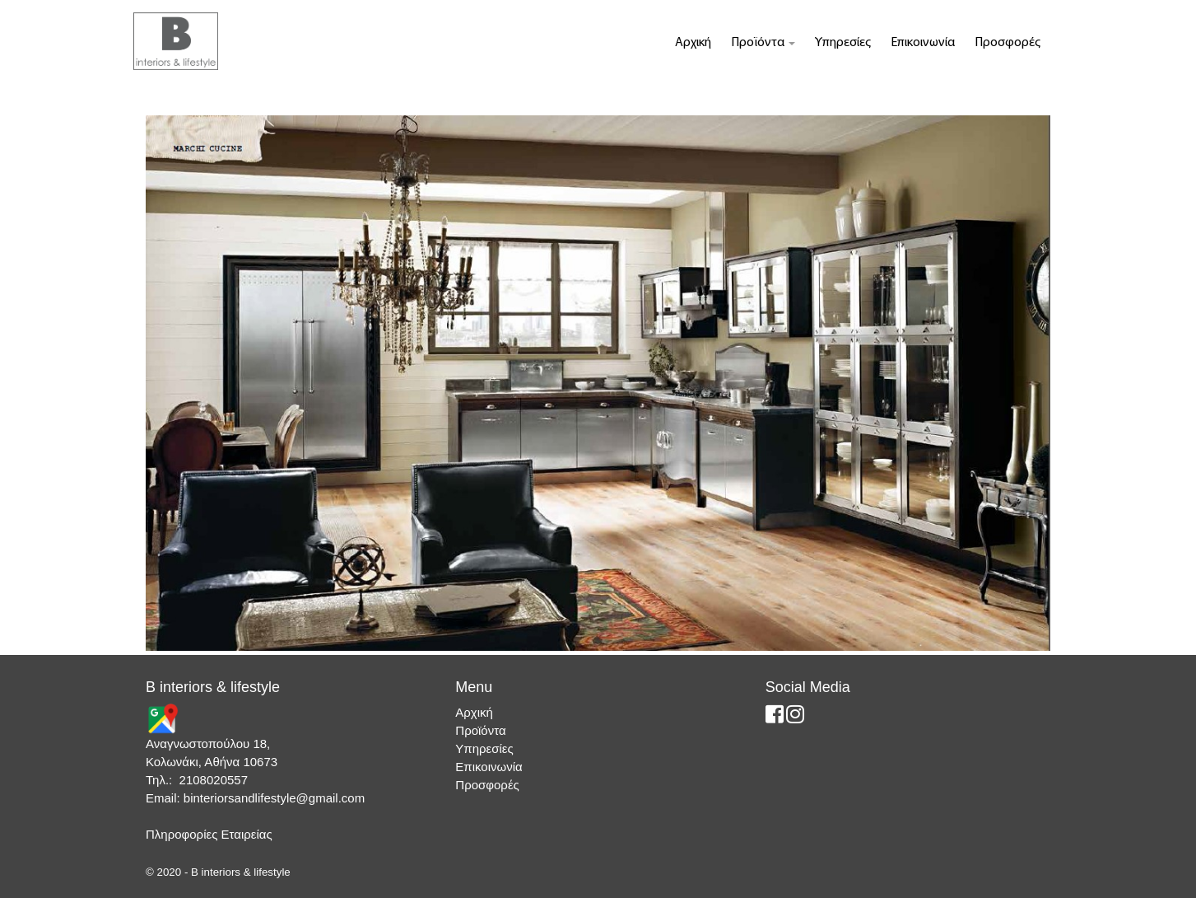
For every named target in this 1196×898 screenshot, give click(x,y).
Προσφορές (1007, 42)
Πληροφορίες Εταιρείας (209, 834)
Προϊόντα (763, 42)
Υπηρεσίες (843, 42)
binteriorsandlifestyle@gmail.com (274, 798)
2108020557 (213, 780)
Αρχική (693, 42)
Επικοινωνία (923, 42)
